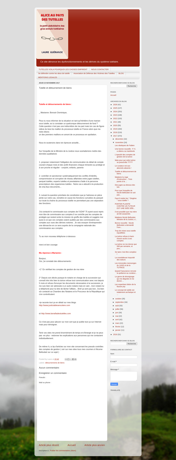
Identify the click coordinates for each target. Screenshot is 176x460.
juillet (117, 309)
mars (117, 323)
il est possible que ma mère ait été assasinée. (126, 213)
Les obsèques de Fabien (125, 145)
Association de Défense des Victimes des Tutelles (94, 73)
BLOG (121, 73)
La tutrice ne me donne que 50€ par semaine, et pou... (126, 246)
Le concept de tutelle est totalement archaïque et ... (125, 292)
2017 (115, 136)
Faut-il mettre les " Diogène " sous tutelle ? (126, 199)
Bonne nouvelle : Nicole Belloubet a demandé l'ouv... (124, 225)
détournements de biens (54, 363)
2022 (115, 118)
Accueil (72, 445)
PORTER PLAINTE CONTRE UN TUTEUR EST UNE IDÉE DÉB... (125, 206)
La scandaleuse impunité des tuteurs (125, 259)
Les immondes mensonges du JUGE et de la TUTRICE (125, 265)
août (117, 306)
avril (117, 320)
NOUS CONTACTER (100, 69)
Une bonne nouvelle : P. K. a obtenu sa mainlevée (125, 150)
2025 (115, 108)
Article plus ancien (94, 445)
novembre (119, 142)
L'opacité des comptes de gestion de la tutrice (125, 156)
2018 (115, 132)
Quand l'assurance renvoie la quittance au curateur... (126, 272)
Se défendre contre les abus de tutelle (54, 73)
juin (117, 313)
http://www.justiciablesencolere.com (54, 305)
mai (117, 316)
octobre (118, 299)
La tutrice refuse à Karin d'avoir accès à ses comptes (124, 238)
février (118, 327)
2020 (115, 125)
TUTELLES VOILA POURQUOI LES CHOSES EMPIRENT (63, 69)
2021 (115, 122)
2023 (115, 115)
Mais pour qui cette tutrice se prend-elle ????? (125, 161)
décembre (119, 139)
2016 (115, 334)
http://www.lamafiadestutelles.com (56, 313)
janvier (118, 330)
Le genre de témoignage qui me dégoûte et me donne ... (124, 279)
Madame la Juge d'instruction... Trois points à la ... (123, 179)
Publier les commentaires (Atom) (63, 451)
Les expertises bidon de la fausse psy (125, 285)
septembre (119, 302)
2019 (115, 129)
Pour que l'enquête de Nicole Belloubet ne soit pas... (125, 193)
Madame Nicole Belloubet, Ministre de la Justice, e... (126, 218)
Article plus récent (49, 445)
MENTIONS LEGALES (47, 77)
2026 (115, 105)
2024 (115, 112)
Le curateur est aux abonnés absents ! (123, 167)
